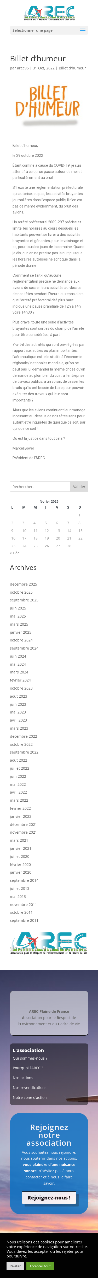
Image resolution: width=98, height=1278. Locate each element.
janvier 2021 (20, 848)
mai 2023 (18, 712)
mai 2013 (18, 896)
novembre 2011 (23, 904)
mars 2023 (19, 728)
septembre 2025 (24, 600)
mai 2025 (18, 616)
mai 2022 (18, 784)
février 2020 (20, 864)
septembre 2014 (24, 880)
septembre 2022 (24, 752)
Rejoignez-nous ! (49, 1197)
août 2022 (18, 760)
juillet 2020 (19, 856)
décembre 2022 (23, 736)
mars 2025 (19, 624)
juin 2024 (18, 656)
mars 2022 (19, 800)
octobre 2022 (21, 744)
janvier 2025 (20, 632)
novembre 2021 (23, 832)
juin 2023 (18, 704)
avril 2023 (18, 720)
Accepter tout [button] (40, 1266)
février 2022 (20, 808)
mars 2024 (19, 672)
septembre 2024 (24, 648)
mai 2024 (18, 664)
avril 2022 (18, 792)
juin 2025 (18, 608)
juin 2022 (18, 776)
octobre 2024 (21, 640)
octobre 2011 (21, 912)
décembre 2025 (23, 584)
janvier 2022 (20, 816)
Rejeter (15, 1266)
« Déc (14, 552)
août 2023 (18, 696)
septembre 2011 (24, 920)
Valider (79, 486)
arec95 (23, 68)
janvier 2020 (20, 872)
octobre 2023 (21, 688)
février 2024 (20, 680)
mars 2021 (19, 840)
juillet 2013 (19, 888)
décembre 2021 (23, 824)
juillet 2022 (19, 768)
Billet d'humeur (72, 68)
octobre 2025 (21, 592)
